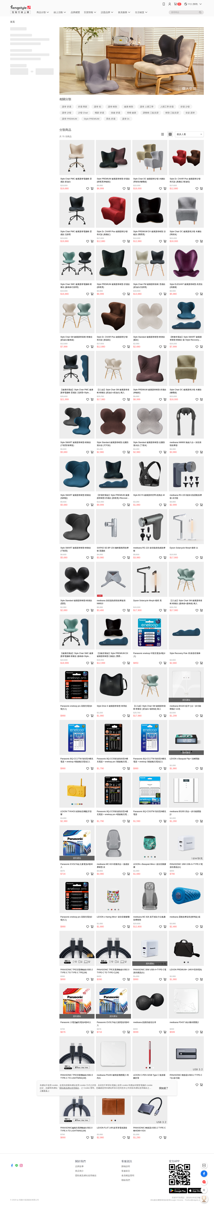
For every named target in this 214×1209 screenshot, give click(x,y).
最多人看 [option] (181, 134)
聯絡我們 (125, 1180)
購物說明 (125, 1166)
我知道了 (163, 1088)
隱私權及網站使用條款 (85, 1175)
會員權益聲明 (127, 1175)
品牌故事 (79, 1166)
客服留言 (125, 1171)
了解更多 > (44, 1091)
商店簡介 (79, 1171)
